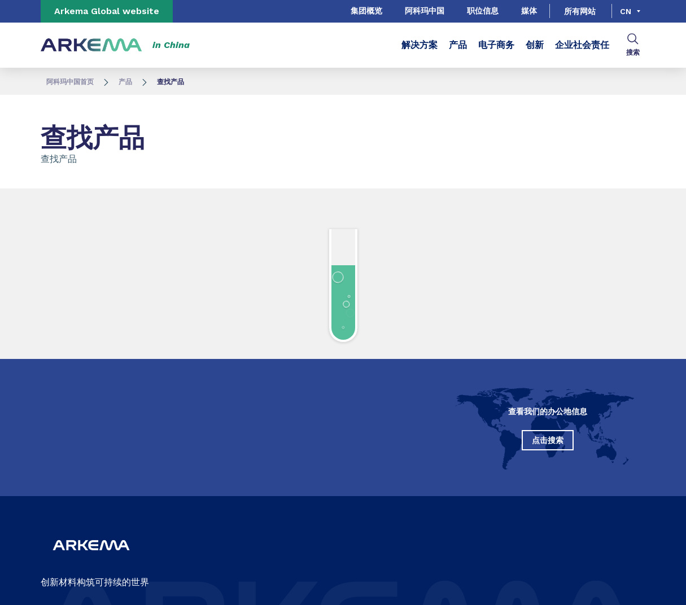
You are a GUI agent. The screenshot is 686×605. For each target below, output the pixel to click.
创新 (535, 45)
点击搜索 (547, 440)
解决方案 (419, 45)
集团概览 (366, 10)
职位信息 (483, 10)
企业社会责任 (582, 45)
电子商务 (496, 45)
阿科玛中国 (424, 10)
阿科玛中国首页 (70, 82)
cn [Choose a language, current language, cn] (625, 11)
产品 (458, 45)
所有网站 (580, 11)
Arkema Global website (106, 11)
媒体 (529, 10)
